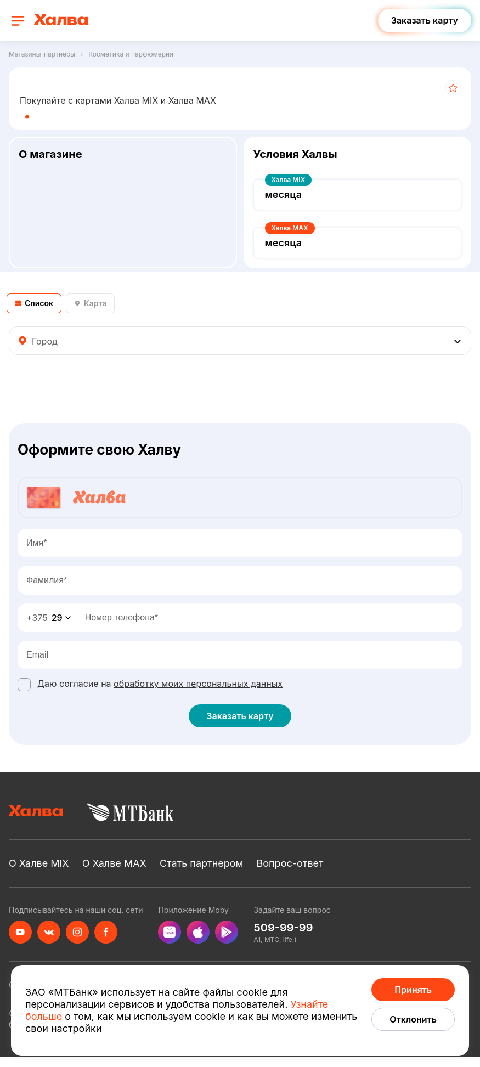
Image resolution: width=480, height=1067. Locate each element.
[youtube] (20, 932)
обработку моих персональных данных (198, 683)
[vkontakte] (48, 932)
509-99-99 (283, 927)
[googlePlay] (226, 932)
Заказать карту (239, 715)
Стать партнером (202, 863)
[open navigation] (17, 21)
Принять (413, 989)
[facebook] (105, 932)
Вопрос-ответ (289, 863)
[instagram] (77, 932)
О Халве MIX (39, 863)
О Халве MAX (114, 863)
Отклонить (413, 1019)
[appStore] (198, 932)
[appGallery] (169, 932)
